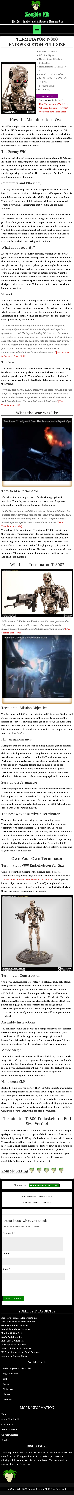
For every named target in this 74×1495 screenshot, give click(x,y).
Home (4, 1414)
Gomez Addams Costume (14, 1325)
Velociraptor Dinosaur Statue (38, 1197)
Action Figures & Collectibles (44, 1185)
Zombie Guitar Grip (12, 1333)
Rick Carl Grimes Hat (12, 1340)
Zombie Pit (37, 15)
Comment (8, 1233)
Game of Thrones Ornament (36, 1203)
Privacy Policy (9, 1429)
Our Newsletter (9, 1434)
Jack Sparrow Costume (13, 1344)
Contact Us (7, 1424)
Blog (5, 1379)
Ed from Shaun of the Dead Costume (20, 1352)
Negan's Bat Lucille (11, 1337)
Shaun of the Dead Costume (16, 1348)
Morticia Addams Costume (15, 1329)
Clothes (6, 1394)
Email (6, 1268)
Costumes (7, 1399)
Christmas (8, 1389)
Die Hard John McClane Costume (19, 1317)
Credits (5, 1440)
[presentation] (21, 1287)
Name (6, 1253)
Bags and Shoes (10, 1373)
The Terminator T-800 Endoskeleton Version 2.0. (27, 879)
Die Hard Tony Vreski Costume (18, 1321)
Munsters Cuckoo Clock (14, 1356)
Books (6, 1384)
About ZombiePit (10, 1419)
